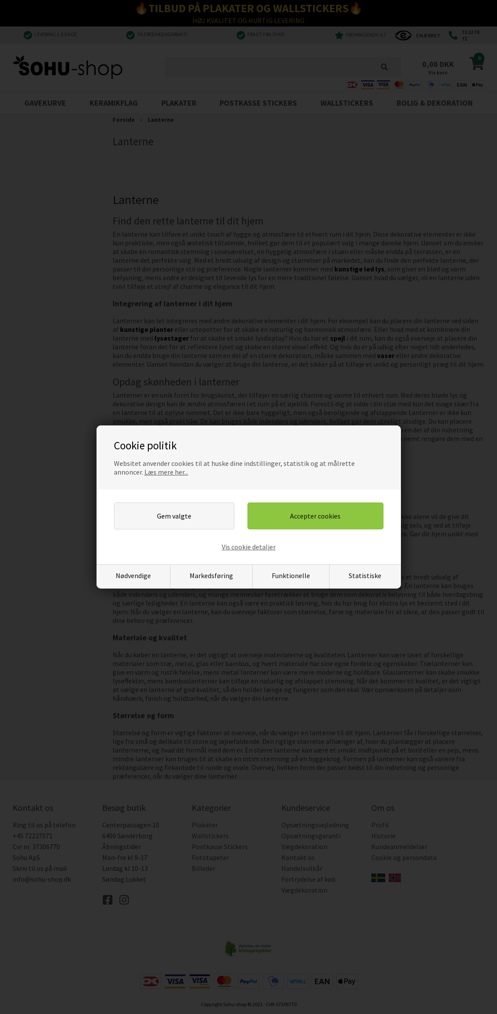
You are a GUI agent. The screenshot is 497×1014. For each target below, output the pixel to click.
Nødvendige (133, 575)
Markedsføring (211, 575)
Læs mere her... (166, 472)
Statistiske (365, 575)
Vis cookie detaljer (249, 546)
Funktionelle (291, 575)
